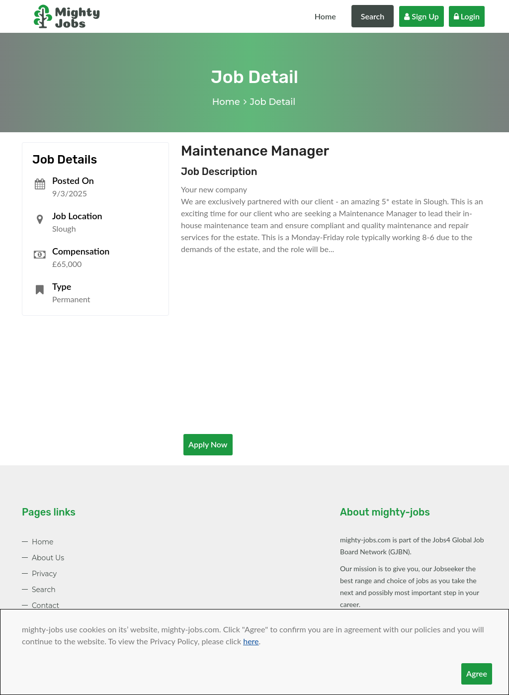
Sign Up (421, 16)
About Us (48, 557)
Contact (45, 605)
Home (325, 16)
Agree (476, 673)
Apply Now (208, 444)
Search (373, 16)
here (250, 641)
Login (467, 16)
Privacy (44, 573)
